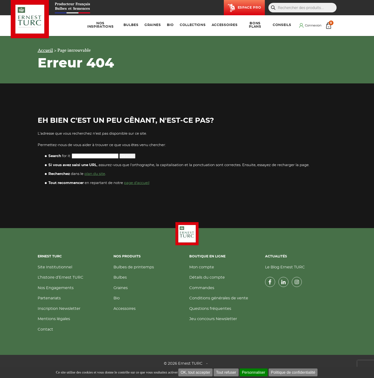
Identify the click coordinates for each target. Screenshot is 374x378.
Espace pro (249, 7)
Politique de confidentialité (293, 372)
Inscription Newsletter (59, 309)
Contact (45, 329)
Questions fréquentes (210, 309)
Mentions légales (54, 319)
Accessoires (124, 309)
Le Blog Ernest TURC (285, 267)
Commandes (201, 288)
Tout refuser (226, 372)
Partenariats (49, 298)
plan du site (94, 174)
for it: (59, 156)
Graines (120, 288)
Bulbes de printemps (133, 267)
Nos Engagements (56, 288)
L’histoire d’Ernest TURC (60, 277)
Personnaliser (253, 372)
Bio (116, 298)
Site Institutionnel (55, 267)
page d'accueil (136, 183)
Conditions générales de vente (218, 298)
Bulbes (120, 277)
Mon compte (201, 267)
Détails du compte (207, 277)
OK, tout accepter (195, 372)
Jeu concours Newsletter (213, 319)
